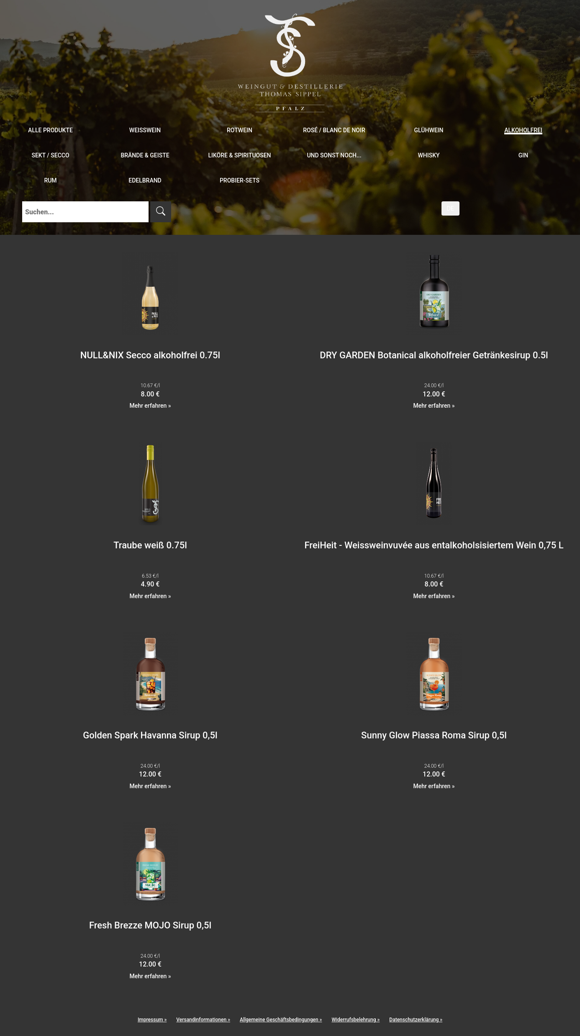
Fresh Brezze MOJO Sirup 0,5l (150, 925)
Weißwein (145, 130)
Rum (50, 180)
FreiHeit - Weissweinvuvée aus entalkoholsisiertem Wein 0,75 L (433, 545)
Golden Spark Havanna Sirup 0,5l (150, 735)
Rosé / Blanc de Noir (334, 130)
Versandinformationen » (203, 1020)
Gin (523, 155)
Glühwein (428, 130)
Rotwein (239, 130)
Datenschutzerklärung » (415, 1020)
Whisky (428, 155)
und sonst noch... (334, 155)
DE (450, 208)
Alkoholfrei (523, 130)
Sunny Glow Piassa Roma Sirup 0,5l (434, 735)
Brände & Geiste (145, 155)
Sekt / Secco (50, 155)
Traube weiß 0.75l (150, 545)
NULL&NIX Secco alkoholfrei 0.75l (150, 355)
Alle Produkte (50, 130)
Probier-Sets (239, 180)
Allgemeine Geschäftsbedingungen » (281, 1020)
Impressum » (152, 1020)
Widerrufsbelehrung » (355, 1020)
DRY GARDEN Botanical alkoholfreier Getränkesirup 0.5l (434, 355)
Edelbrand (145, 180)
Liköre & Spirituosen (239, 155)
